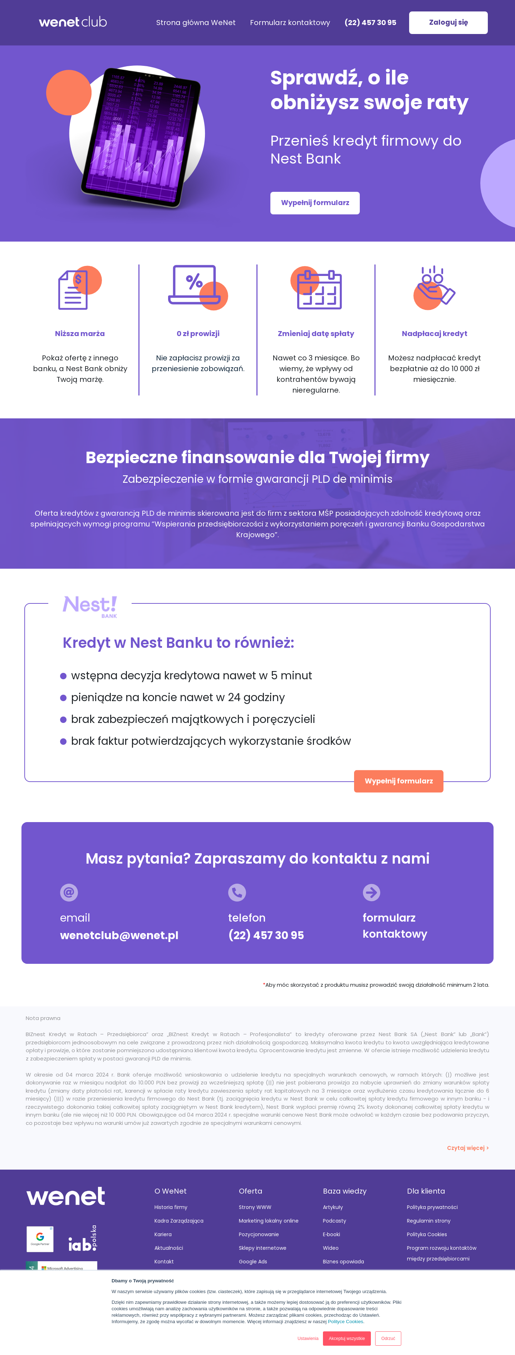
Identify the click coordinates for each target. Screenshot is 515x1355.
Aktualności (168, 1248)
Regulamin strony (429, 1220)
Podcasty (334, 1220)
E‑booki (331, 1234)
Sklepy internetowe (262, 1248)
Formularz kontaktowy (290, 23)
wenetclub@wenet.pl (119, 935)
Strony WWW (255, 1207)
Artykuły (333, 1207)
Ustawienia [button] (308, 1338)
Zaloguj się (448, 22)
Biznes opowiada (343, 1261)
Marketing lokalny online (269, 1220)
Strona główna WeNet (196, 23)
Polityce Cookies (345, 1321)
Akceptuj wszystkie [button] (347, 1338)
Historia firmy (170, 1207)
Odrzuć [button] (388, 1338)
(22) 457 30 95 (370, 23)
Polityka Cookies (427, 1234)
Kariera (163, 1234)
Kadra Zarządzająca (178, 1220)
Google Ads (253, 1261)
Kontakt (164, 1261)
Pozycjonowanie (259, 1234)
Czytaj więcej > (468, 1148)
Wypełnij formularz (315, 203)
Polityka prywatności (432, 1207)
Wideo (331, 1248)
